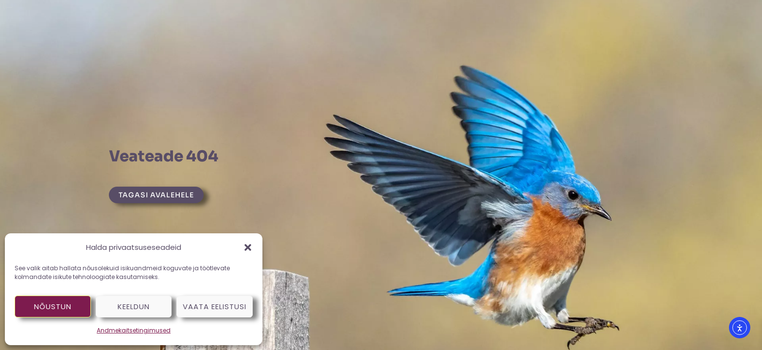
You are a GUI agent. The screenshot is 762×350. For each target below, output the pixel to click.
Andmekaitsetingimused (134, 330)
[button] (248, 247)
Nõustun (52, 306)
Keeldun (134, 306)
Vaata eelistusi (214, 306)
